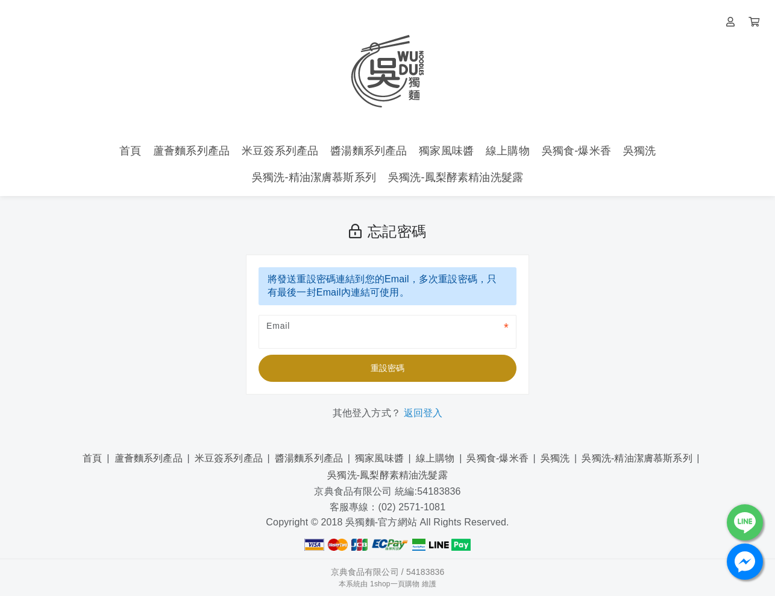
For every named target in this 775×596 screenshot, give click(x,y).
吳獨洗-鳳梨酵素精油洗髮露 (387, 475)
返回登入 (423, 413)
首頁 (92, 458)
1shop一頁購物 (394, 584)
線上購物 (435, 458)
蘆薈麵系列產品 (149, 458)
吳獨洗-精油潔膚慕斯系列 (637, 458)
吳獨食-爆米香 (497, 458)
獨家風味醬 (379, 458)
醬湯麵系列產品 (309, 458)
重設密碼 (388, 368)
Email (278, 326)
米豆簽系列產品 (229, 458)
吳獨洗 (555, 458)
